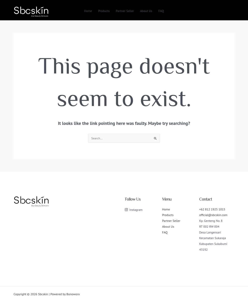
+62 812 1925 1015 (212, 209)
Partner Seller (125, 11)
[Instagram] (133, 209)
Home (88, 11)
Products (104, 11)
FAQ (161, 11)
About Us (146, 11)
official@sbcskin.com (213, 215)
